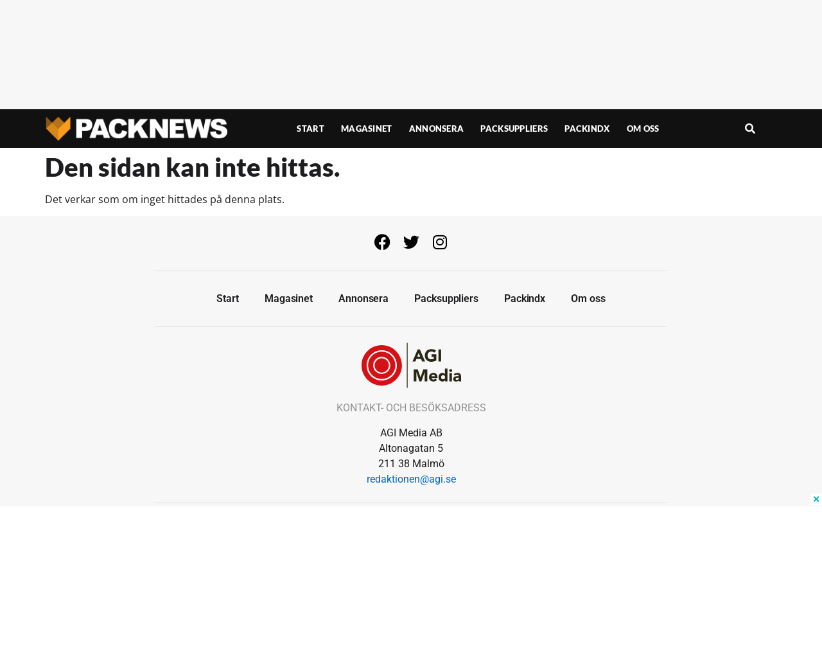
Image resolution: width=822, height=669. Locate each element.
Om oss (643, 128)
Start (310, 128)
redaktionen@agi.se (411, 479)
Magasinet (366, 128)
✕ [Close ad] (816, 499)
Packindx (586, 128)
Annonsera (436, 128)
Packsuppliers (514, 128)
